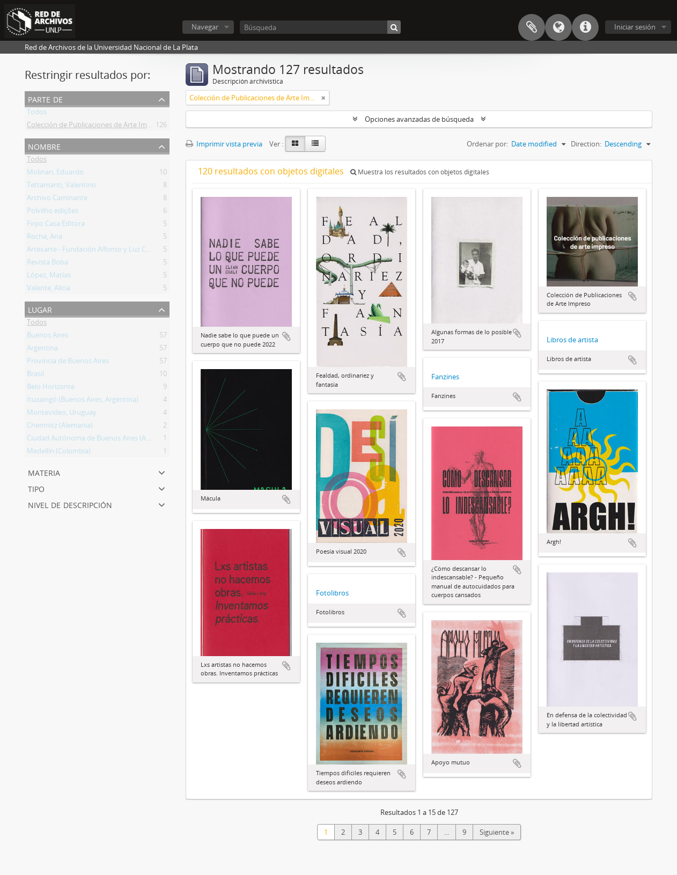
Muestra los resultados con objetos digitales (419, 172)
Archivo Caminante (57, 199)
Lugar (40, 309)
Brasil (35, 375)
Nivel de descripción (70, 504)
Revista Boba (47, 264)
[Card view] (295, 144)
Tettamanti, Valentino (61, 187)
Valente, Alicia (48, 290)
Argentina (42, 350)
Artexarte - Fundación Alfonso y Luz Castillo (96, 251)
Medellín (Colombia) (59, 453)
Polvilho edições (52, 212)
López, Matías (49, 277)
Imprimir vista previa (224, 144)
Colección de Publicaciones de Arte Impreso (96, 126)
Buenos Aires (47, 337)
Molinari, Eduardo (55, 174)
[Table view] (315, 144)
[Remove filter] (323, 97)
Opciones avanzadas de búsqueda (419, 119)
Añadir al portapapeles (286, 336)
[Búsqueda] (320, 27)
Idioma (558, 27)
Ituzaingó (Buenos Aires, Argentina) (82, 401)
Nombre (44, 145)
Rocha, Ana (44, 238)
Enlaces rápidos (585, 27)
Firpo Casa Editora (56, 225)
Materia (44, 472)
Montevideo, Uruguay (62, 414)
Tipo (36, 488)
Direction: (586, 144)
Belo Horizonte (51, 388)
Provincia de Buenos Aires (68, 362)
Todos (37, 114)
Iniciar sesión (635, 27)
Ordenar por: (487, 144)
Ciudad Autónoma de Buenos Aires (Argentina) (101, 440)
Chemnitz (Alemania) (60, 427)
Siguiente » (497, 832)
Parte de (45, 98)
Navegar (205, 27)
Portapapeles (531, 27)
